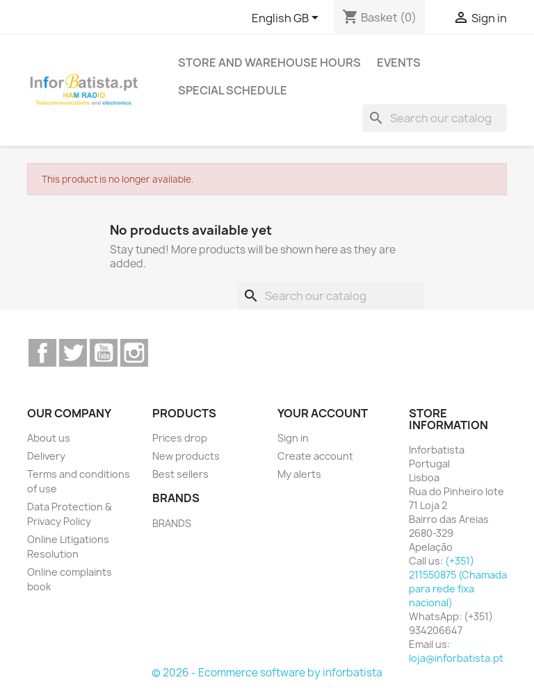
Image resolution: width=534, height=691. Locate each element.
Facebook (42, 353)
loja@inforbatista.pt (456, 658)
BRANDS (171, 523)
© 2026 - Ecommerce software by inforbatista (267, 672)
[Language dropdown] (287, 18)
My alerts (299, 474)
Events (399, 62)
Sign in (293, 437)
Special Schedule (232, 90)
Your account (322, 413)
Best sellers (180, 474)
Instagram (134, 353)
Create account (315, 456)
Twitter (73, 353)
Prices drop (179, 437)
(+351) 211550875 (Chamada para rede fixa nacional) (458, 581)
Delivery (46, 456)
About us (48, 437)
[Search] (434, 118)
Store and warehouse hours (269, 62)
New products (186, 456)
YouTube (104, 353)
